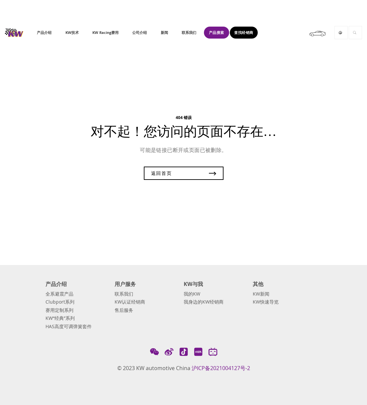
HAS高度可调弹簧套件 (69, 327)
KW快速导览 (266, 302)
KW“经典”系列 (60, 318)
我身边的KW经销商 (204, 302)
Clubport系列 (60, 302)
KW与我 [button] (193, 284)
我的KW (192, 294)
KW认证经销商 (130, 302)
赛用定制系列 (59, 310)
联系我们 (124, 294)
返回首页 (183, 173)
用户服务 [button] (125, 284)
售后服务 (124, 310)
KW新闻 (261, 294)
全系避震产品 (59, 294)
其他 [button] (258, 284)
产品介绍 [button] (56, 284)
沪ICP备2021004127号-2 (221, 368)
